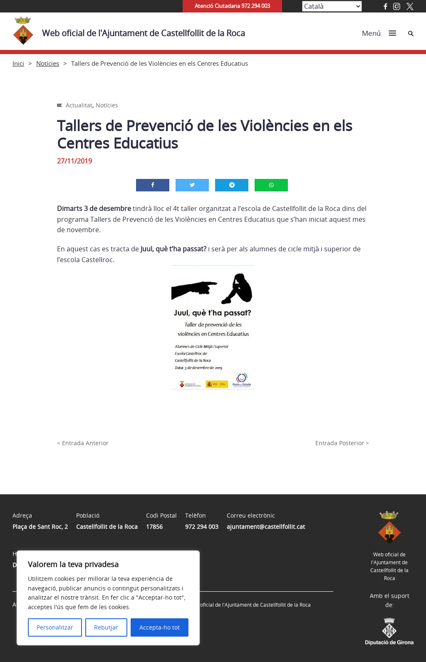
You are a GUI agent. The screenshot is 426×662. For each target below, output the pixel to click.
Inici (18, 63)
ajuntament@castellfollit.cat (266, 527)
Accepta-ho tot (159, 627)
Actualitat (79, 105)
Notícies (47, 63)
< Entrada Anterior (83, 443)
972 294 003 (201, 527)
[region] (108, 597)
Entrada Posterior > (342, 443)
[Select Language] (332, 6)
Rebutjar (106, 627)
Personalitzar (55, 627)
